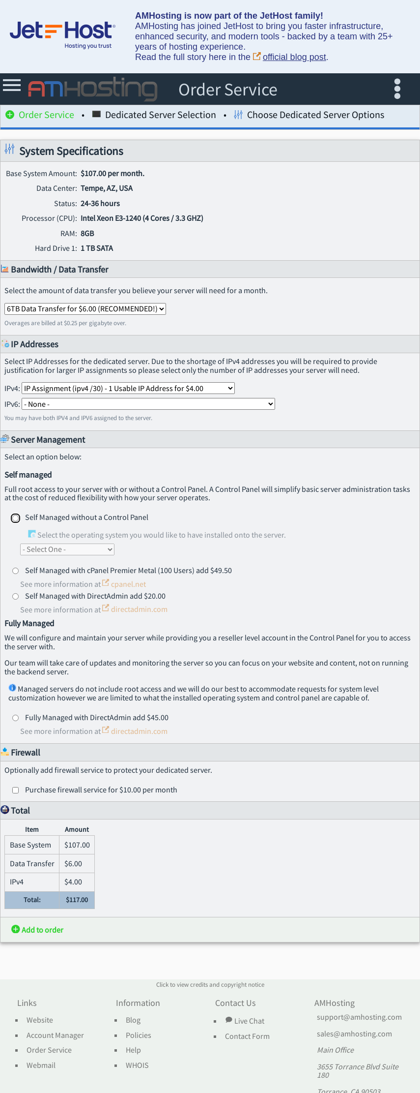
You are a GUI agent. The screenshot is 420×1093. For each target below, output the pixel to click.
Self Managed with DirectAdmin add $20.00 (95, 596)
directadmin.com (135, 609)
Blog (133, 1020)
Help (133, 1050)
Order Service (39, 116)
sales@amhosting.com (354, 1034)
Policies (138, 1035)
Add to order (37, 930)
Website (40, 1020)
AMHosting (334, 1003)
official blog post (289, 57)
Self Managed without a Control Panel (86, 517)
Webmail (41, 1065)
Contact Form (247, 1036)
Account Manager (55, 1035)
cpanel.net (124, 584)
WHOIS (137, 1065)
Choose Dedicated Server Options (309, 116)
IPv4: (119, 388)
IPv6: (139, 404)
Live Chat (244, 1021)
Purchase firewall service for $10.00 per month (101, 789)
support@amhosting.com (359, 1017)
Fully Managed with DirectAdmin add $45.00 (96, 717)
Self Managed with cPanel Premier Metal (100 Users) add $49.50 (128, 570)
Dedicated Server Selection (154, 116)
